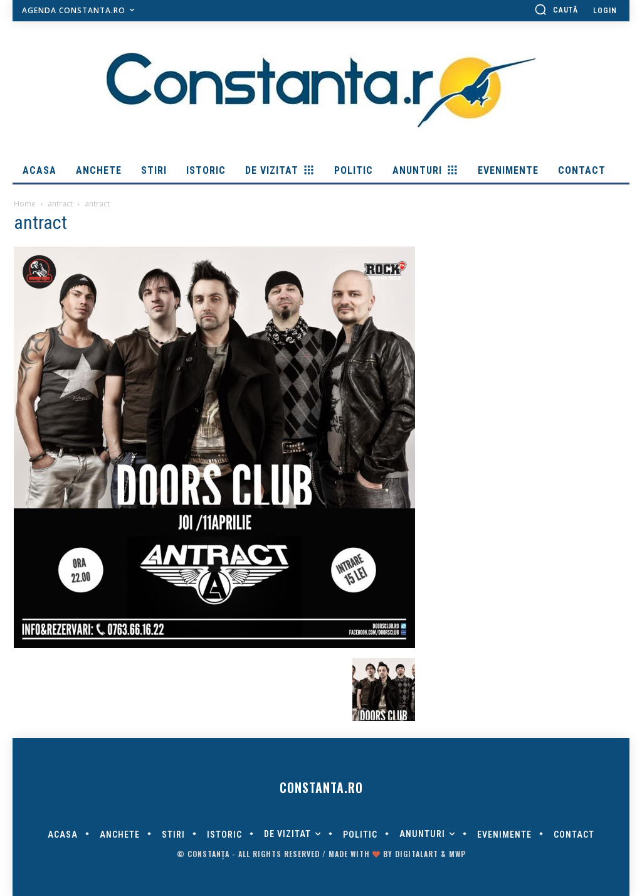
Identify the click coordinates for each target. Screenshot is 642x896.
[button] (556, 9)
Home (25, 203)
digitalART (416, 853)
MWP (457, 853)
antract (60, 203)
